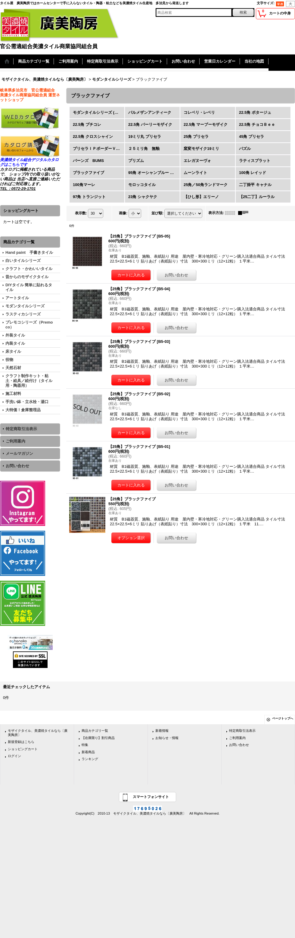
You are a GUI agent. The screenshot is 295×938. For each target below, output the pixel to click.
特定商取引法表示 (21, 429)
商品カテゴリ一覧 (95, 730)
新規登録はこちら (21, 742)
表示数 (81, 213)
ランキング (90, 759)
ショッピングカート (23, 749)
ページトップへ (282, 718)
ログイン (14, 756)
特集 (85, 745)
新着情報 (162, 730)
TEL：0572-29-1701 (18, 188)
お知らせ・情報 (167, 738)
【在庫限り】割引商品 (98, 738)
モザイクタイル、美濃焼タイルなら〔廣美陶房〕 (37, 733)
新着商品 (88, 752)
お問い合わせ (17, 466)
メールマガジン (19, 453)
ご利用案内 (15, 441)
